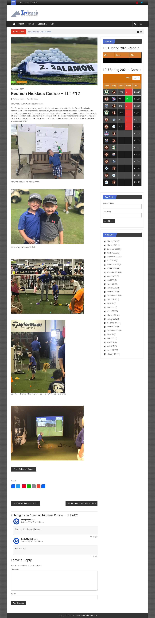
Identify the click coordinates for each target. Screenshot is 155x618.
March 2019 (111, 284)
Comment (15, 570)
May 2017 (110, 342)
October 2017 (112, 327)
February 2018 (112, 315)
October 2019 (112, 268)
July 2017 (110, 334)
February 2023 (112, 241)
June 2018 (110, 307)
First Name (107, 212)
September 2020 (113, 257)
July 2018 (110, 303)
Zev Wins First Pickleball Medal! (39, 32)
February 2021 (112, 245)
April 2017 (110, 346)
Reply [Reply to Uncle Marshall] (95, 556)
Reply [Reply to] (95, 537)
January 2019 (112, 288)
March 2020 (111, 261)
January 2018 (112, 319)
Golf (52, 24)
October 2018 (112, 292)
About (21, 24)
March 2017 (111, 350)
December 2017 (113, 323)
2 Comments (32, 99)
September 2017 (113, 331)
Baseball (41, 24)
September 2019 (113, 272)
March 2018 (111, 311)
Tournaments (22, 82)
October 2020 (112, 253)
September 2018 (113, 296)
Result (128, 78)
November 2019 (113, 265)
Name (13, 594)
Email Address (108, 203)
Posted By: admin (18, 99)
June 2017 (110, 338)
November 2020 (113, 249)
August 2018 (111, 299)
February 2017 (112, 354)
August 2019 (111, 276)
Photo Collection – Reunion (24, 469)
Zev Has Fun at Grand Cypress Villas (80, 503)
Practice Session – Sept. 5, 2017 (26, 503)
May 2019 (110, 280)
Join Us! (30, 24)
